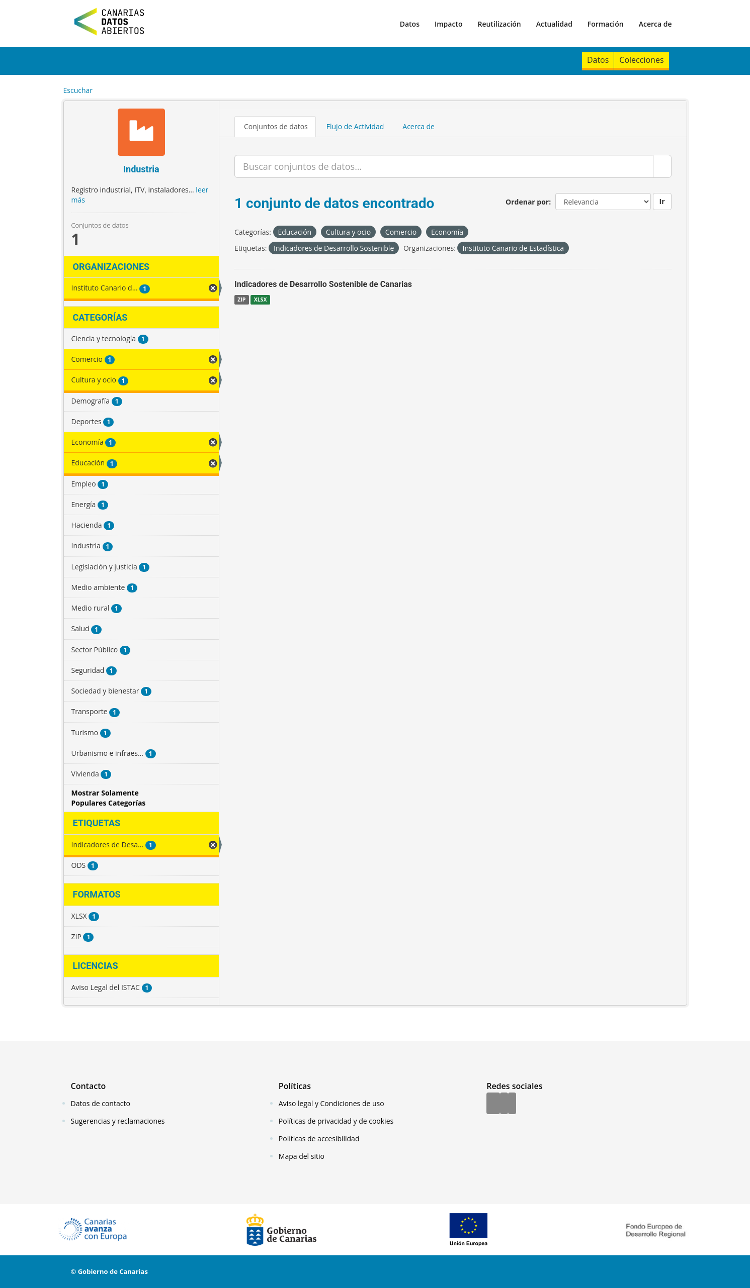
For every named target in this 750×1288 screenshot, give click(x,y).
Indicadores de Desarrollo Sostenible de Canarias (323, 284)
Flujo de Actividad (355, 126)
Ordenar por (527, 202)
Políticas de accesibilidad (319, 1138)
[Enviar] (662, 166)
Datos (410, 24)
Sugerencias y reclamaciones (118, 1121)
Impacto (449, 24)
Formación (606, 24)
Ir (662, 201)
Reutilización (499, 24)
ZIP (241, 299)
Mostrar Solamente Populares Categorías (108, 798)
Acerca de (655, 24)
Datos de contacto (100, 1103)
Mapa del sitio (301, 1156)
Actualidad (554, 24)
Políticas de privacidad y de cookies (336, 1121)
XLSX (260, 299)
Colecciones (641, 59)
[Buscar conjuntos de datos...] (443, 166)
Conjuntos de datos (276, 126)
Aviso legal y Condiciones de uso (331, 1103)
